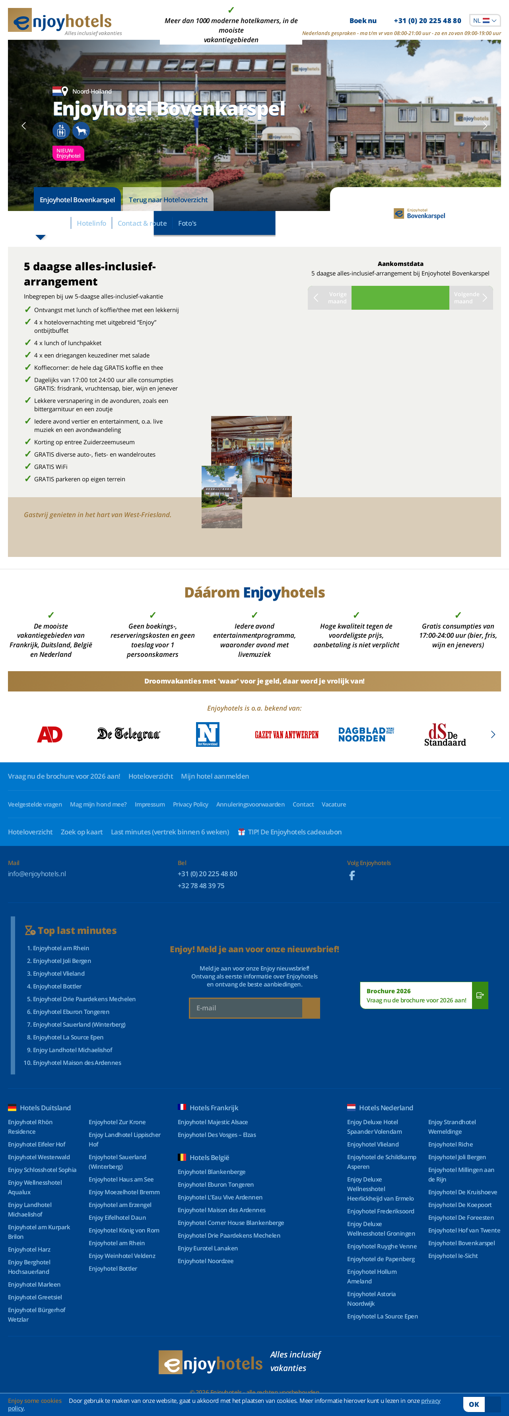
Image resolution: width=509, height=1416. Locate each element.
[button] (24, 125)
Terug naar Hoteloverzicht (168, 199)
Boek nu (405, 20)
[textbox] (485, 20)
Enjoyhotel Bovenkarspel (77, 199)
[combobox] (485, 20)
